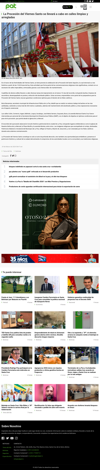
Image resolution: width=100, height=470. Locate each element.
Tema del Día (7, 151)
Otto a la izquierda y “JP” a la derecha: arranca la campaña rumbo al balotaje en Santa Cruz (83, 335)
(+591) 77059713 (34, 453)
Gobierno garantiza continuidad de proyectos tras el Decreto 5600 (81, 298)
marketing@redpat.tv (36, 456)
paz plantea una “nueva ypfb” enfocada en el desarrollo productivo (34, 172)
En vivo (66, 7)
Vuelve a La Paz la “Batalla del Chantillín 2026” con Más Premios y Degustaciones (40, 182)
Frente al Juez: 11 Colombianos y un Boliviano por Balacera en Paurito (15, 298)
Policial (5, 302)
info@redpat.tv (19, 459)
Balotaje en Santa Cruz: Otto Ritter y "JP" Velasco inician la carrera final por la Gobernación (16, 407)
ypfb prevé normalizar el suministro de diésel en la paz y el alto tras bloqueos (38, 177)
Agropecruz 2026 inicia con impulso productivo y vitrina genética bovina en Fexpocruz (49, 370)
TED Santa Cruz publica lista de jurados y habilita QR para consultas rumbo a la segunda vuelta (16, 335)
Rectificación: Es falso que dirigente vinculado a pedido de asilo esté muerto (50, 406)
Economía (39, 304)
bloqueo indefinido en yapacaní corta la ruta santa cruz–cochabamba (35, 167)
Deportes (6, 453)
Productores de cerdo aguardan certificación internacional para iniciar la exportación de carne (44, 187)
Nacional (72, 302)
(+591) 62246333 (33, 450)
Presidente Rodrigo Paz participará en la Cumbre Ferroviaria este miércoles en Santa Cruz (16, 370)
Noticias (18, 151)
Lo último (8, 1)
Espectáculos (7, 456)
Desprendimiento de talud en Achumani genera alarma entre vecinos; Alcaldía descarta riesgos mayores (49, 335)
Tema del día (7, 447)
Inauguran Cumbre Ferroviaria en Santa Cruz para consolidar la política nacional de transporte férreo (50, 299)
